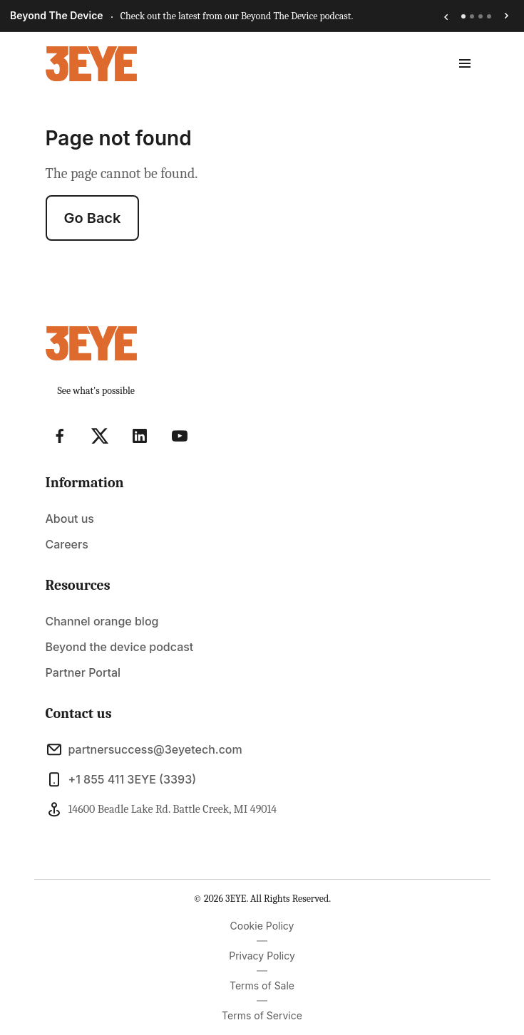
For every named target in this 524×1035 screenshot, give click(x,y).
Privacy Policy (262, 956)
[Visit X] (100, 436)
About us (70, 518)
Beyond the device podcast (120, 647)
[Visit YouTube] (179, 436)
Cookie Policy (262, 926)
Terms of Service (262, 1015)
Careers (67, 544)
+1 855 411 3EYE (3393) (121, 779)
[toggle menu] (465, 63)
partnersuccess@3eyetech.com (144, 749)
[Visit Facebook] (60, 436)
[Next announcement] (507, 16)
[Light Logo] (91, 63)
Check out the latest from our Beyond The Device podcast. (237, 16)
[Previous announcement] (445, 16)
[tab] (463, 16)
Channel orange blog (102, 621)
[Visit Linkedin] (139, 436)
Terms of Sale (262, 985)
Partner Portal (83, 672)
